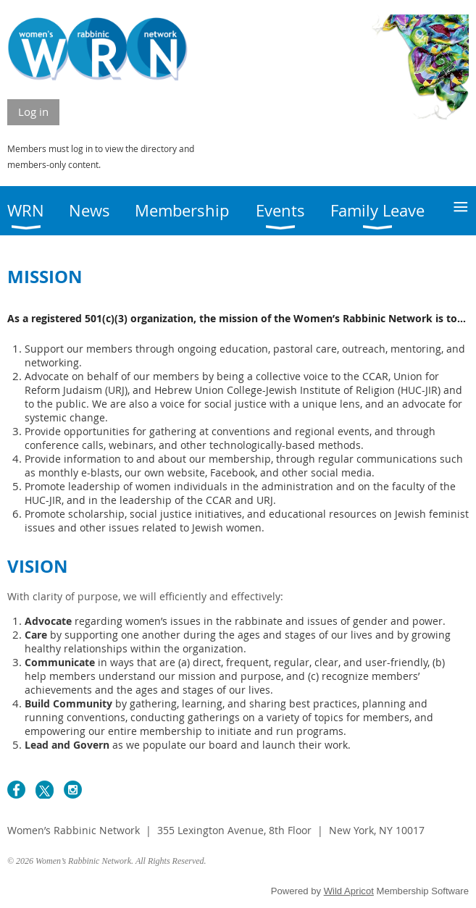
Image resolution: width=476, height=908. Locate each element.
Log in (33, 111)
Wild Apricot (349, 891)
